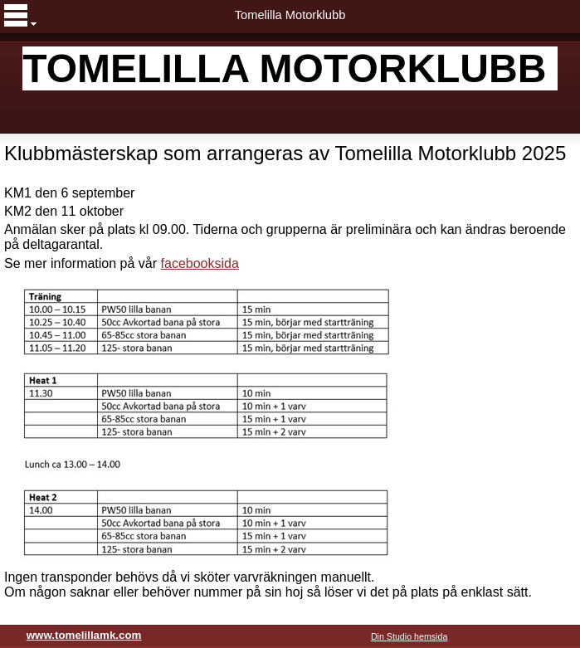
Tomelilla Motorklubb (290, 15)
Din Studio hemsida (409, 636)
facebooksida (200, 263)
